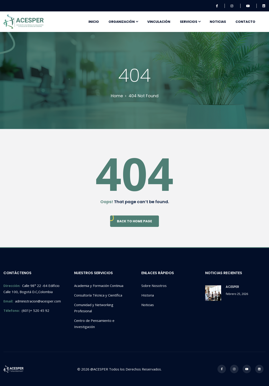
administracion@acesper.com (32, 301)
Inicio (93, 21)
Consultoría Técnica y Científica (98, 295)
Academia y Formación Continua (98, 285)
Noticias (218, 21)
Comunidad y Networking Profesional (93, 307)
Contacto (245, 21)
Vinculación (158, 21)
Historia (147, 295)
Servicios (188, 21)
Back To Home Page (134, 221)
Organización (122, 21)
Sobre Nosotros (154, 285)
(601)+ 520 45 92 (26, 310)
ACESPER (232, 286)
